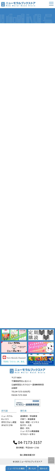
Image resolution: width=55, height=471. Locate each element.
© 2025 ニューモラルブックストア (27, 461)
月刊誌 (4, 410)
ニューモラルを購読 (15, 468)
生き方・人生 (26, 425)
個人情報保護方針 (27, 455)
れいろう (5, 419)
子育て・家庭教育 (27, 419)
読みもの (43, 468)
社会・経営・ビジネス (29, 422)
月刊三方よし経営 (8, 422)
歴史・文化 (25, 428)
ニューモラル (7, 416)
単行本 (23, 410)
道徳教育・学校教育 (28, 416)
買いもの (32, 468)
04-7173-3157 (27, 442)
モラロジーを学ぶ (27, 434)
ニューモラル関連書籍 (29, 431)
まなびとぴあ (7, 425)
